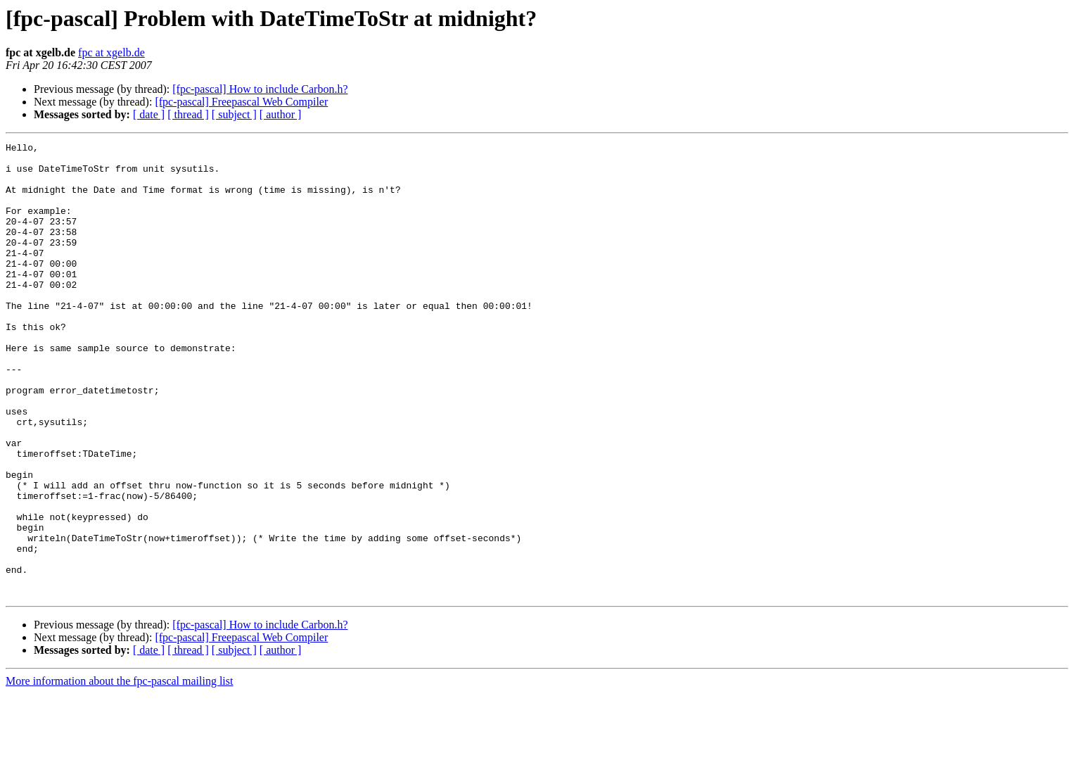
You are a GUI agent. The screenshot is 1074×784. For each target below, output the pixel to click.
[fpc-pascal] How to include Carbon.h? (259, 89)
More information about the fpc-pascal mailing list (119, 772)
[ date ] (149, 114)
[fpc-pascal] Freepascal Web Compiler (241, 102)
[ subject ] (234, 114)
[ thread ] (188, 114)
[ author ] (281, 114)
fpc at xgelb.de (111, 52)
